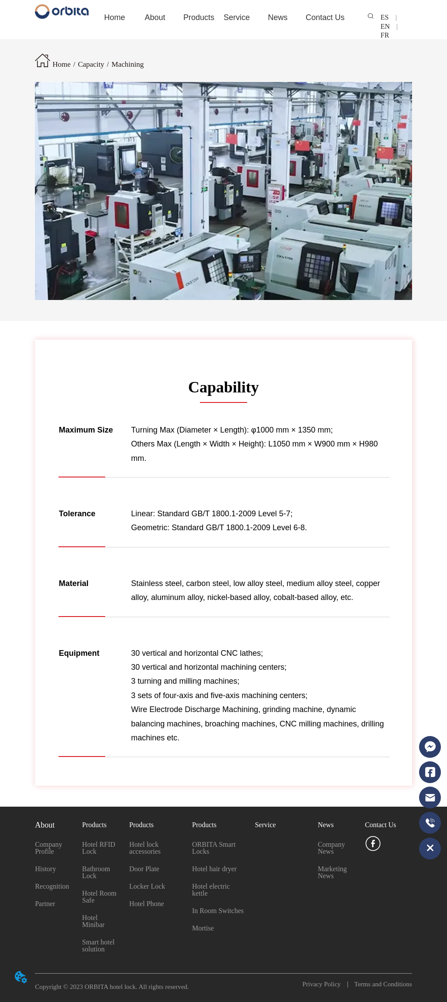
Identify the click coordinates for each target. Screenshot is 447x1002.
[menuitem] (155, 17)
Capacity (91, 64)
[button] (155, 18)
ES (388, 17)
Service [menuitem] (237, 17)
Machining (128, 64)
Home (61, 64)
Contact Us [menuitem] (325, 17)
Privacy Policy (325, 984)
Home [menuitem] (114, 17)
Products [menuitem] (198, 17)
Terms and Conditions (380, 984)
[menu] (223, 17)
